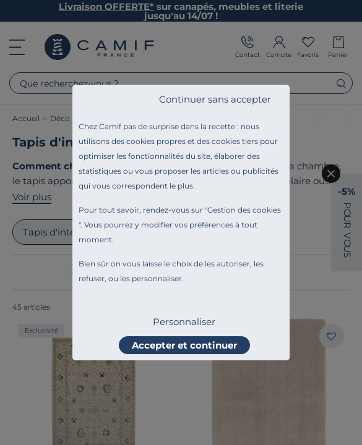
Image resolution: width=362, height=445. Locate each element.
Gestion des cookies (244, 209)
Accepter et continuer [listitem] (184, 345)
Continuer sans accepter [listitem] (215, 99)
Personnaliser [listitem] (184, 322)
